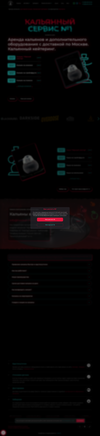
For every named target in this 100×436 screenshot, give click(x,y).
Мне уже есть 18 (50, 219)
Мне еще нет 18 (50, 224)
